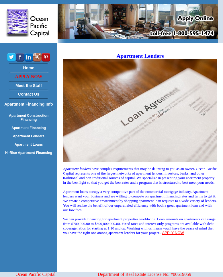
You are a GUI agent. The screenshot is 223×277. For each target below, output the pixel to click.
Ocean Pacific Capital (35, 274)
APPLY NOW (173, 233)
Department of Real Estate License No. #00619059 (144, 274)
